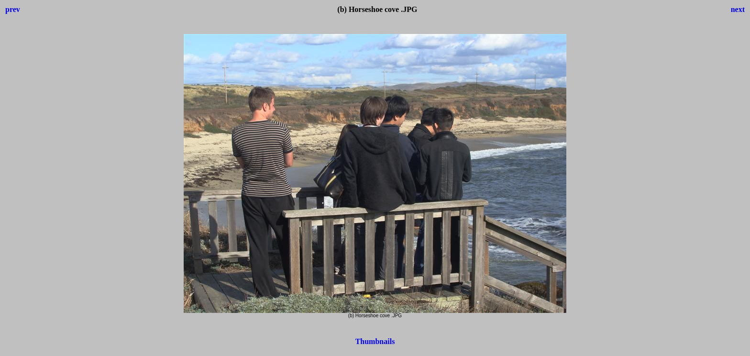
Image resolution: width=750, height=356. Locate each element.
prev (12, 9)
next (738, 9)
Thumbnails (375, 341)
